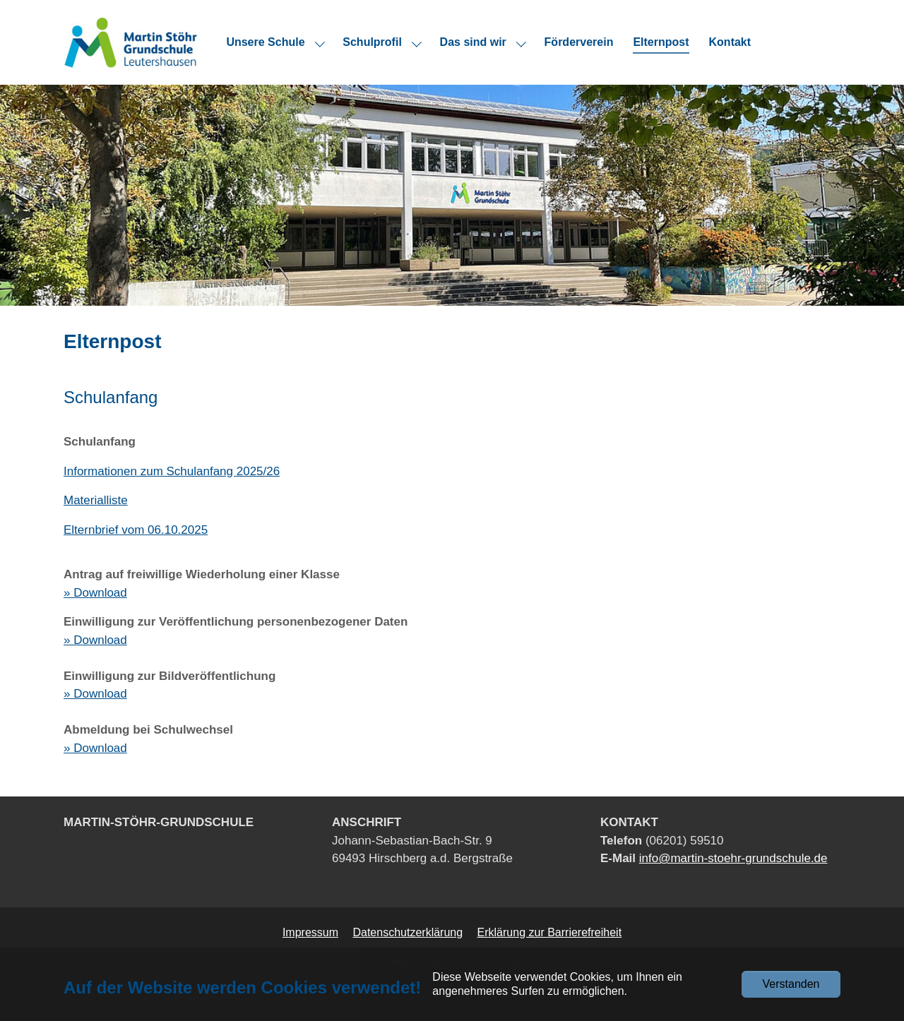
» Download (95, 592)
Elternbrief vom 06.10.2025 (136, 530)
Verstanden (791, 984)
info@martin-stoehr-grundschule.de (733, 858)
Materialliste (96, 500)
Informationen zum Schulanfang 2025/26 (172, 471)
